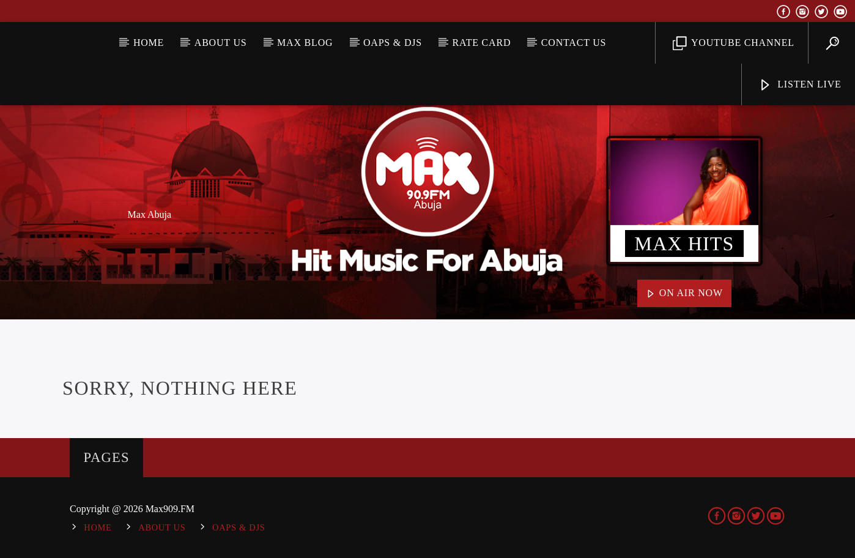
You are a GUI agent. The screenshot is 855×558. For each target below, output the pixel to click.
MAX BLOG (305, 42)
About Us (220, 42)
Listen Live (799, 85)
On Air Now (684, 294)
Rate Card (482, 42)
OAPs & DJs (392, 42)
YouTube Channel (733, 44)
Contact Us (573, 42)
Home (148, 42)
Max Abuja (150, 214)
